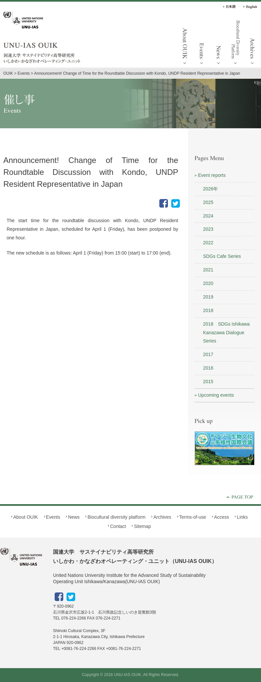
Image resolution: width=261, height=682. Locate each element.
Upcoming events (216, 395)
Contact (118, 526)
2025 (208, 202)
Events (201, 43)
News (218, 43)
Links (242, 517)
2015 (208, 381)
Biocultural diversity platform (235, 43)
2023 (208, 229)
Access (221, 517)
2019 (208, 297)
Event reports (212, 175)
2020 (208, 283)
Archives (162, 517)
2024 (208, 216)
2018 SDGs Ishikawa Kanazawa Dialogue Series (226, 332)
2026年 (210, 188)
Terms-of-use (192, 517)
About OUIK (184, 43)
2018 (208, 310)
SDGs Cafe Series (222, 256)
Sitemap (142, 526)
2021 (208, 269)
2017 (208, 354)
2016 (208, 368)
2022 (208, 242)
